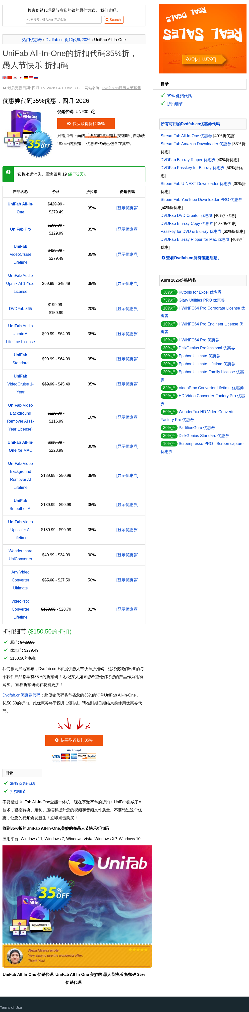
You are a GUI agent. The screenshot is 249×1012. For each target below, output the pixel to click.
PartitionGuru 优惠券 (197, 428)
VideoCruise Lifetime (20, 254)
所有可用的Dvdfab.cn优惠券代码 (190, 124)
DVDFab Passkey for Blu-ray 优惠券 (193, 168)
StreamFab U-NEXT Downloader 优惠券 (196, 184)
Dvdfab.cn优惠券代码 (21, 695)
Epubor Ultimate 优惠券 (199, 356)
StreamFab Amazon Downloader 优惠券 (196, 144)
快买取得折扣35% (85, 124)
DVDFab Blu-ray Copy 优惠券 (187, 223)
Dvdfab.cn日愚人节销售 (121, 88)
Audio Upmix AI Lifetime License (20, 334)
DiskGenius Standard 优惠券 (204, 436)
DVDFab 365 (20, 309)
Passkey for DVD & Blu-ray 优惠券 (191, 231)
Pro (20, 229)
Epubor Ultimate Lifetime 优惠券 (207, 364)
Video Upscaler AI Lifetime (20, 530)
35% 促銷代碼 (22, 783)
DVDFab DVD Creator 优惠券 (187, 215)
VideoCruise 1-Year (20, 384)
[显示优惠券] (127, 208)
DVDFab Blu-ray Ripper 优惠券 (188, 160)
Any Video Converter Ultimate (20, 580)
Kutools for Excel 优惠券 (200, 292)
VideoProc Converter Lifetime (20, 609)
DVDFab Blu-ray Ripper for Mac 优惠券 (195, 239)
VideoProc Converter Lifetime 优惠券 (211, 388)
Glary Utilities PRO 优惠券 (202, 300)
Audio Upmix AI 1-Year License (20, 283)
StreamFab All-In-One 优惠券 (186, 136)
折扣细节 (18, 791)
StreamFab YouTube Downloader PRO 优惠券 (201, 199)
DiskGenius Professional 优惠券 (207, 348)
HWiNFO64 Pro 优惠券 (199, 340)
